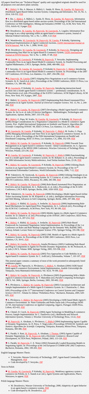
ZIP (41, 362)
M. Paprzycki (77, 9)
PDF (21, 14)
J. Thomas (54, 333)
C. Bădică (12, 9)
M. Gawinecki (52, 31)
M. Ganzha (66, 9)
